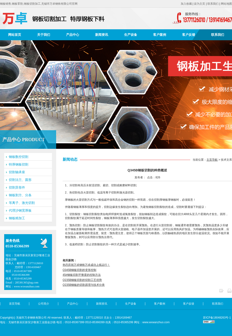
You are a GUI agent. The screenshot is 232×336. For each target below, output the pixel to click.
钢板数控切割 (18, 157)
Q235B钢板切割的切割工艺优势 (82, 280)
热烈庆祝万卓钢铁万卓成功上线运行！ (86, 264)
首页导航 (14, 303)
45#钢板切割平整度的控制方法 (82, 274)
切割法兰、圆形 (20, 180)
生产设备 (130, 35)
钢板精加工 (17, 218)
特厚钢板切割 (18, 164)
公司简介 (43, 303)
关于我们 (43, 35)
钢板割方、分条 (20, 195)
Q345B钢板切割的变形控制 (79, 270)
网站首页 (14, 35)
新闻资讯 (101, 35)
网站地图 (226, 3)
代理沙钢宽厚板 (20, 210)
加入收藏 (186, 3)
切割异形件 (17, 187)
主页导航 (212, 159)
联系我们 (213, 3)
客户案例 (159, 35)
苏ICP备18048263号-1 (217, 317)
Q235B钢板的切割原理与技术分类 (84, 284)
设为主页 (199, 3)
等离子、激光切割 (22, 203)
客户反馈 (188, 35)
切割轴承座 (17, 172)
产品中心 (72, 35)
